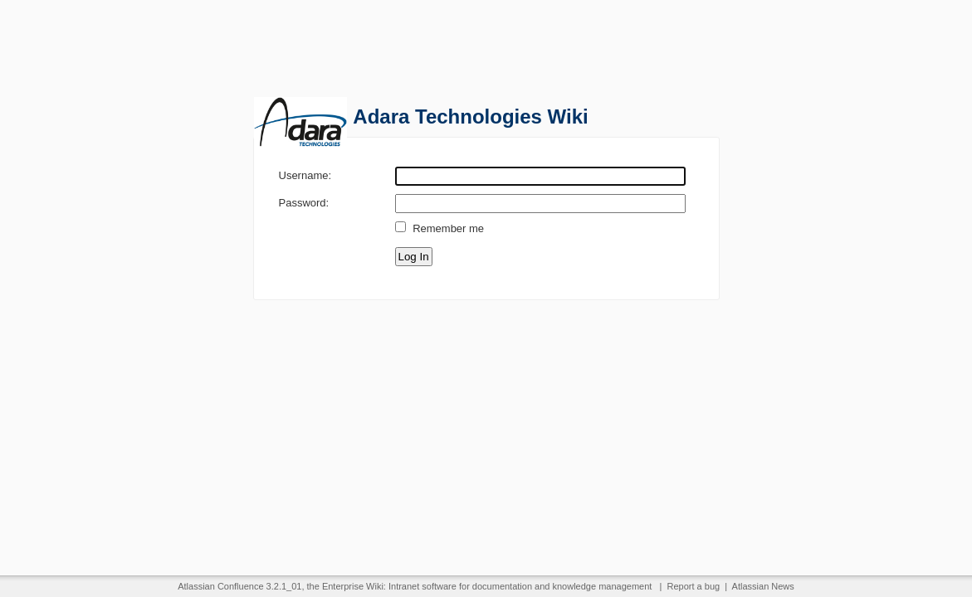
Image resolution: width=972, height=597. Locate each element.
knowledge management (602, 586)
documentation (502, 586)
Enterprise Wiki (352, 586)
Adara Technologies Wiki (470, 116)
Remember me (448, 228)
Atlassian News (763, 586)
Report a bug (693, 586)
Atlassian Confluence (220, 586)
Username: (305, 175)
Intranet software (422, 586)
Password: (304, 202)
